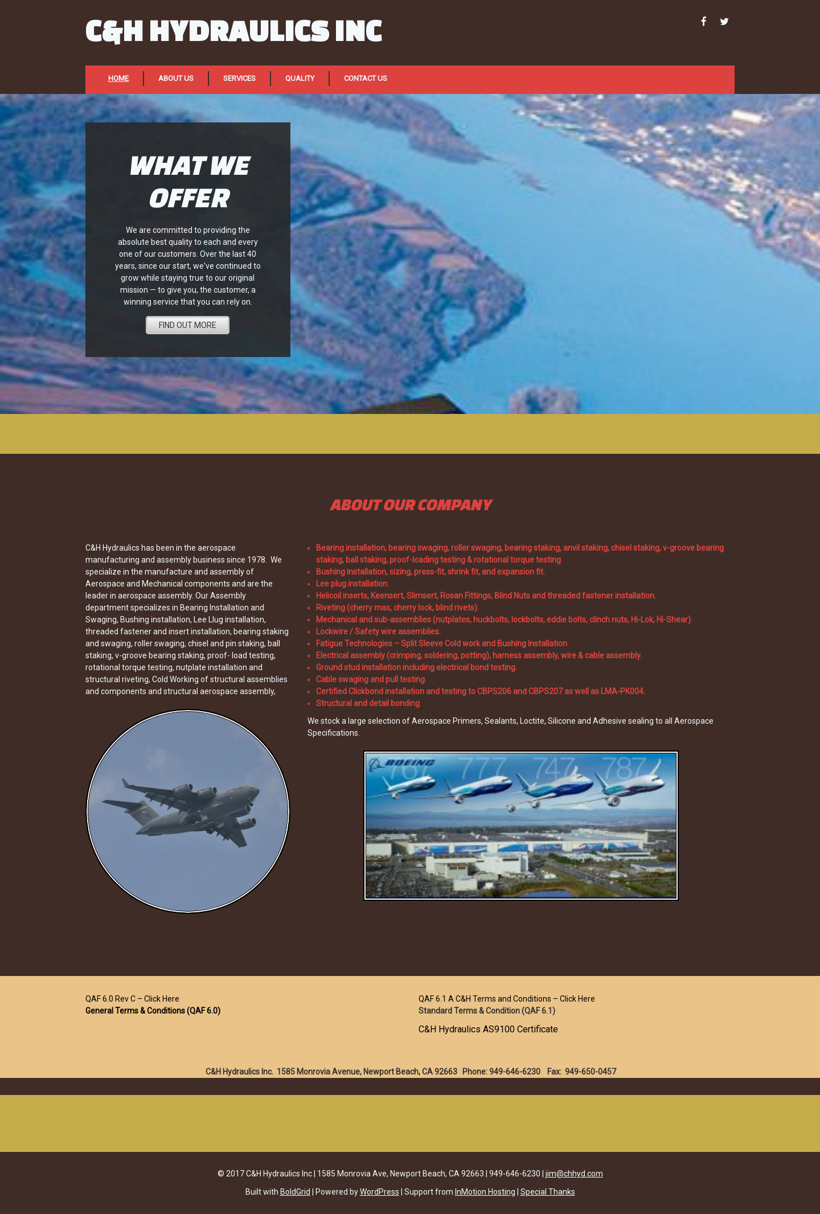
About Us (176, 78)
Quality (299, 78)
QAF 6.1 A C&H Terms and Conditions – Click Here (507, 998)
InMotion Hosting (485, 1191)
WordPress (379, 1191)
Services (239, 78)
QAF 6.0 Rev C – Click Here (132, 998)
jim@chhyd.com (574, 1173)
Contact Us (365, 78)
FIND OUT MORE (187, 325)
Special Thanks (547, 1191)
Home (118, 78)
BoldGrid (295, 1191)
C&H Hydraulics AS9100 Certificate (488, 1029)
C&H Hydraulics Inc (233, 30)
